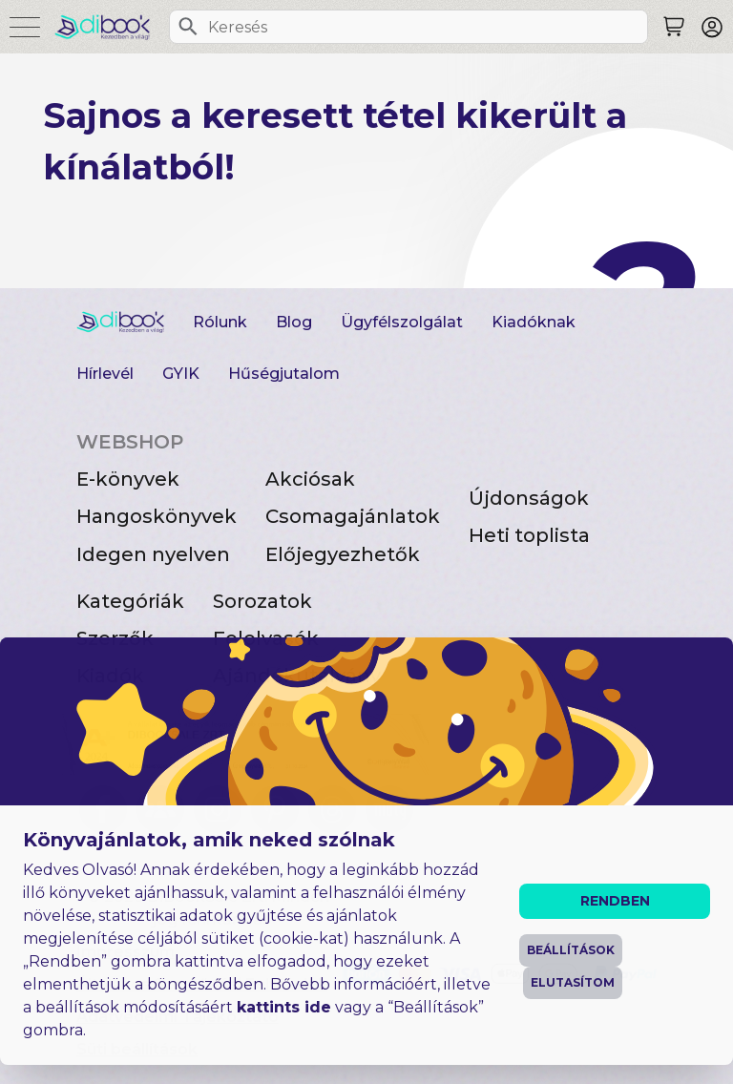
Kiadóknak (534, 322)
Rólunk (220, 322)
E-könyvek (127, 479)
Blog (294, 322)
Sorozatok (262, 601)
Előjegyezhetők (342, 554)
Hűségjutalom (284, 374)
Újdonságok (529, 498)
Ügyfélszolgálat (402, 322)
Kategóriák (130, 601)
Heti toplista (529, 535)
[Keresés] (188, 26)
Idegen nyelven (153, 554)
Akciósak (310, 479)
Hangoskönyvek (156, 516)
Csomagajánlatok (352, 516)
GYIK (180, 374)
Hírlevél (105, 374)
